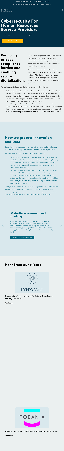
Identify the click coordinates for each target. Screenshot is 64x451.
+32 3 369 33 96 (45, 1)
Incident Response (18, 4)
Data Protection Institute (31, 4)
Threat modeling (44, 4)
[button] (3, 225)
